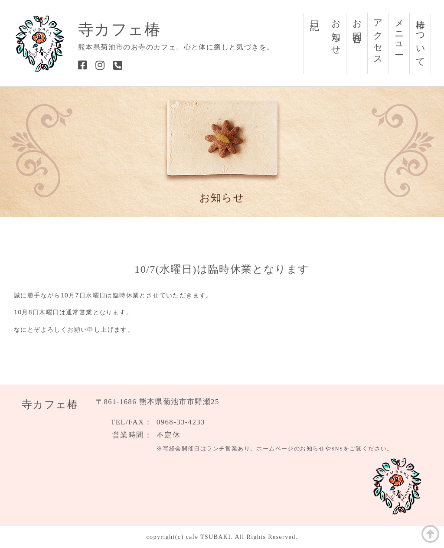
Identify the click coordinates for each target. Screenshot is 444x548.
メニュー (399, 32)
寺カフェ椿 (119, 29)
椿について (420, 38)
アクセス (378, 37)
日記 (315, 14)
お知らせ (336, 32)
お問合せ (357, 27)
